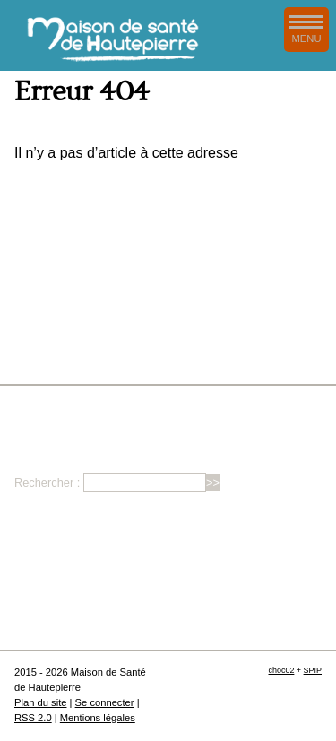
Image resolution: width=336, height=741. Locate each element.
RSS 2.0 (33, 717)
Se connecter (104, 702)
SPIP (313, 670)
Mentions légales (97, 717)
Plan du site (40, 702)
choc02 (282, 670)
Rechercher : (47, 482)
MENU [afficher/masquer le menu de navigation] (306, 29)
